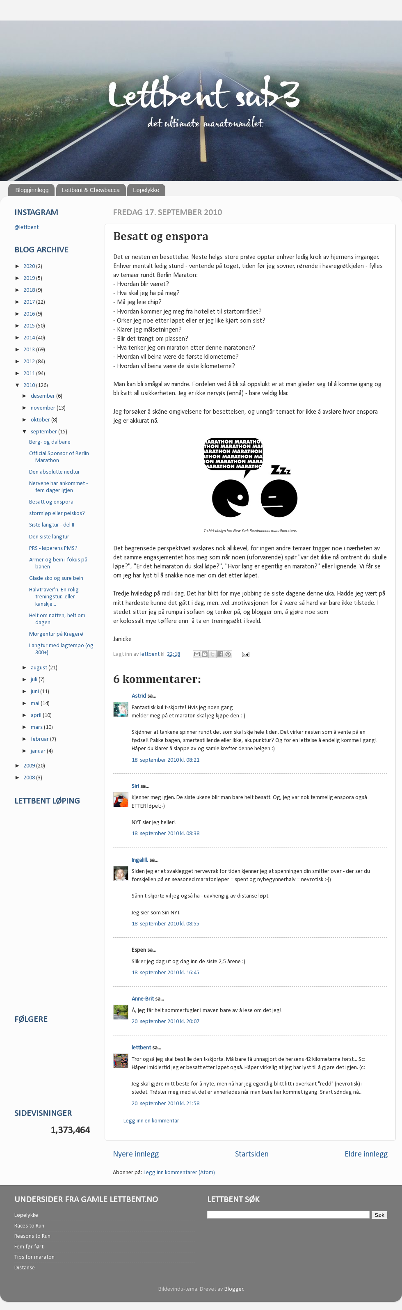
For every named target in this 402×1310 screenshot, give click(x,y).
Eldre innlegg (366, 1154)
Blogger (233, 1289)
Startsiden (252, 1154)
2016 (29, 314)
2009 (29, 766)
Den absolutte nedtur (54, 472)
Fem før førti (29, 1247)
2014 (29, 338)
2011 (29, 374)
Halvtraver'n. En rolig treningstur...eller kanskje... (54, 597)
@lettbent (26, 227)
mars (37, 727)
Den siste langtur (49, 537)
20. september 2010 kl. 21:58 (165, 1104)
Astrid (139, 696)
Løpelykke (146, 190)
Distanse (24, 1268)
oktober (41, 420)
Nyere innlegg (136, 1154)
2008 (29, 778)
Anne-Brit (143, 999)
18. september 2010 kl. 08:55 (165, 924)
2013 (29, 350)
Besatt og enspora (51, 502)
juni (35, 692)
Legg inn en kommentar (151, 1121)
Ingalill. (140, 860)
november (44, 408)
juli (35, 680)
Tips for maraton (34, 1257)
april (37, 715)
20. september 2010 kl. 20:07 (165, 1022)
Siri (135, 786)
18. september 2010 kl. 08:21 (165, 760)
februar (40, 739)
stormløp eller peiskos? (57, 514)
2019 (29, 278)
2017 (29, 302)
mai (36, 704)
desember (43, 396)
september (44, 432)
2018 (29, 290)
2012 (29, 362)
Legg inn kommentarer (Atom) (179, 1173)
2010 (29, 385)
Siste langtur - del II (51, 525)
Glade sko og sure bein (56, 578)
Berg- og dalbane (50, 442)
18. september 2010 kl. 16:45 (165, 973)
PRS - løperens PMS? (53, 548)
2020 (29, 266)
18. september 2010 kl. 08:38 (165, 834)
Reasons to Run (32, 1236)
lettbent (150, 654)
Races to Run (29, 1226)
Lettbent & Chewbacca (91, 190)
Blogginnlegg (32, 190)
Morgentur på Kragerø (56, 634)
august (39, 668)
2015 (29, 326)
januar (39, 751)
